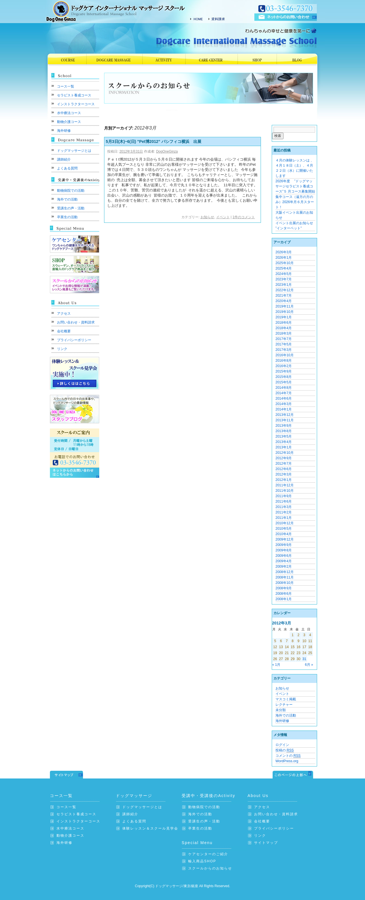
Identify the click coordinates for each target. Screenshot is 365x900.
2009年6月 (283, 556)
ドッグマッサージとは (74, 151)
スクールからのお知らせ (210, 868)
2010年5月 (283, 529)
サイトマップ (266, 843)
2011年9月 (283, 496)
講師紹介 (64, 159)
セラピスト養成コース (74, 95)
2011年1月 (283, 518)
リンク (62, 349)
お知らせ (207, 217)
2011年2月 (283, 512)
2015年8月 (283, 377)
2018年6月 (283, 323)
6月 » (309, 665)
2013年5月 (283, 436)
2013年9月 (283, 426)
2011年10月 (284, 491)
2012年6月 (283, 469)
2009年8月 (283, 550)
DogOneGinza (167, 151)
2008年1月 (283, 599)
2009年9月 (283, 545)
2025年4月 (283, 268)
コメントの (288, 756)
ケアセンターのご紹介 (208, 854)
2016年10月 (284, 355)
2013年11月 (284, 420)
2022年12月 (284, 290)
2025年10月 (284, 263)
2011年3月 (283, 507)
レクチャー (284, 705)
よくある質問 (67, 168)
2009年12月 (284, 539)
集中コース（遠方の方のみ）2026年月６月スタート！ (294, 202)
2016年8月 (283, 361)
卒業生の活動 (67, 217)
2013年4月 (283, 442)
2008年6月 (283, 594)
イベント (223, 217)
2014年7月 (283, 393)
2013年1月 (283, 447)
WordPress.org (286, 761)
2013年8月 (283, 431)
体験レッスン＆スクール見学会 (150, 828)
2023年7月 (283, 279)
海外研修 (64, 131)
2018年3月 (283, 333)
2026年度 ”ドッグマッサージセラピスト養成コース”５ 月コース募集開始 (295, 186)
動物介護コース (69, 122)
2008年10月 (284, 583)
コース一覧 (65, 86)
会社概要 (64, 331)
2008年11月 (284, 577)
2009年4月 (283, 561)
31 (304, 659)
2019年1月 (283, 317)
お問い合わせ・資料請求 (76, 322)
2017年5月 (283, 344)
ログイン (282, 745)
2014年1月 (283, 409)
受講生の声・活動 (70, 208)
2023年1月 (283, 285)
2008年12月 (284, 572)
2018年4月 (283, 328)
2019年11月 (284, 306)
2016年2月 (283, 366)
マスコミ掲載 (285, 699)
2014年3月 (283, 404)
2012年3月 (283, 474)
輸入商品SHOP (202, 861)
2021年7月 (283, 296)
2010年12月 (284, 523)
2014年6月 (283, 399)
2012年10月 (284, 453)
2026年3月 (283, 252)
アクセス (64, 313)
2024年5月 (283, 274)
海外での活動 (67, 199)
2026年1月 (283, 258)
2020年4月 (283, 301)
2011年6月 (283, 501)
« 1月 (276, 665)
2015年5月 (283, 382)
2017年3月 (283, 350)
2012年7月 (283, 464)
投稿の (284, 750)
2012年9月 (283, 458)
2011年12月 (284, 485)
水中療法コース (69, 113)
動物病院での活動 (70, 191)
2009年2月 (283, 567)
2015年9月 (283, 371)
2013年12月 (284, 415)
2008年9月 (283, 588)
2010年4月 (283, 534)
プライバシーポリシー (74, 340)
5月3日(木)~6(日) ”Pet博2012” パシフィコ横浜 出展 (153, 141)
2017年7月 (283, 339)
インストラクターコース (76, 104)
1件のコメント (243, 217)
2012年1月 (283, 480)
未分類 (280, 710)
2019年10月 (284, 312)
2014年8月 (283, 388)
